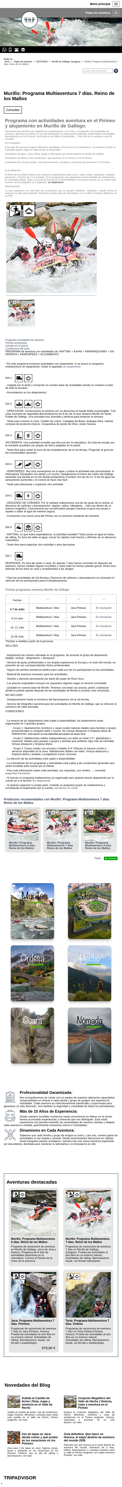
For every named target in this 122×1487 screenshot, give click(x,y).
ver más (23, 1420)
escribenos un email (66, 788)
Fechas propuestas (16, 342)
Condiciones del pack (17, 348)
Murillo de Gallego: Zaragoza (66, 61)
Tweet (97, 858)
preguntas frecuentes (17, 773)
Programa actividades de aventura (24, 340)
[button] (9, 32)
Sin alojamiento (41, 780)
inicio (7, 61)
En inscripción (104, 608)
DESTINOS (42, 61)
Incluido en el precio (16, 345)
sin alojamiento (72, 366)
